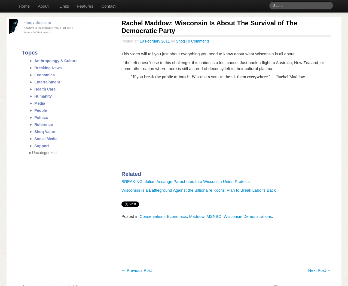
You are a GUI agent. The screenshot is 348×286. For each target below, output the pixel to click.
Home (24, 6)
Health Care (45, 89)
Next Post (319, 270)
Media (39, 103)
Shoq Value (44, 132)
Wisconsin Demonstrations (248, 216)
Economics (177, 216)
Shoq (180, 41)
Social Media (45, 139)
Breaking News (48, 68)
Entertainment (47, 82)
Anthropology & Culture (56, 61)
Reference (43, 124)
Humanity (43, 96)
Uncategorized (44, 152)
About (43, 6)
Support (41, 146)
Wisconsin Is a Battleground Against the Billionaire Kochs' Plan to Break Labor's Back (198, 190)
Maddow (196, 216)
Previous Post (136, 270)
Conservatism (152, 216)
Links (64, 6)
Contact (108, 6)
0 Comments (198, 41)
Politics (41, 117)
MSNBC (214, 216)
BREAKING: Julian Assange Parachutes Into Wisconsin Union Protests (185, 181)
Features (85, 6)
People (40, 110)
